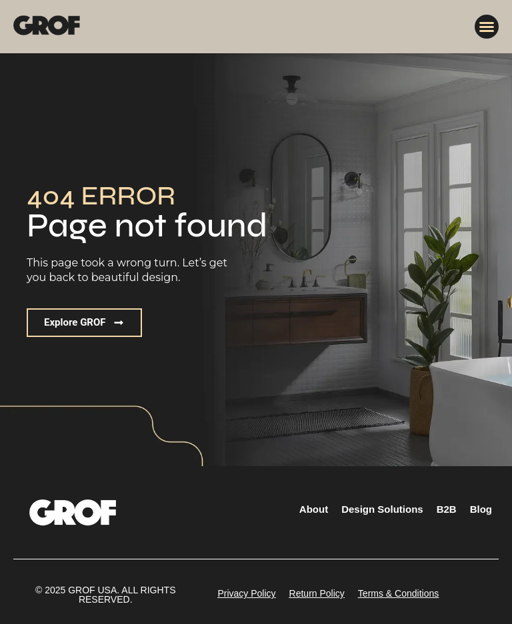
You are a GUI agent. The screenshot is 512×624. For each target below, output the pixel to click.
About (313, 509)
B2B (447, 509)
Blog (481, 509)
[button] (487, 27)
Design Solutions (382, 509)
